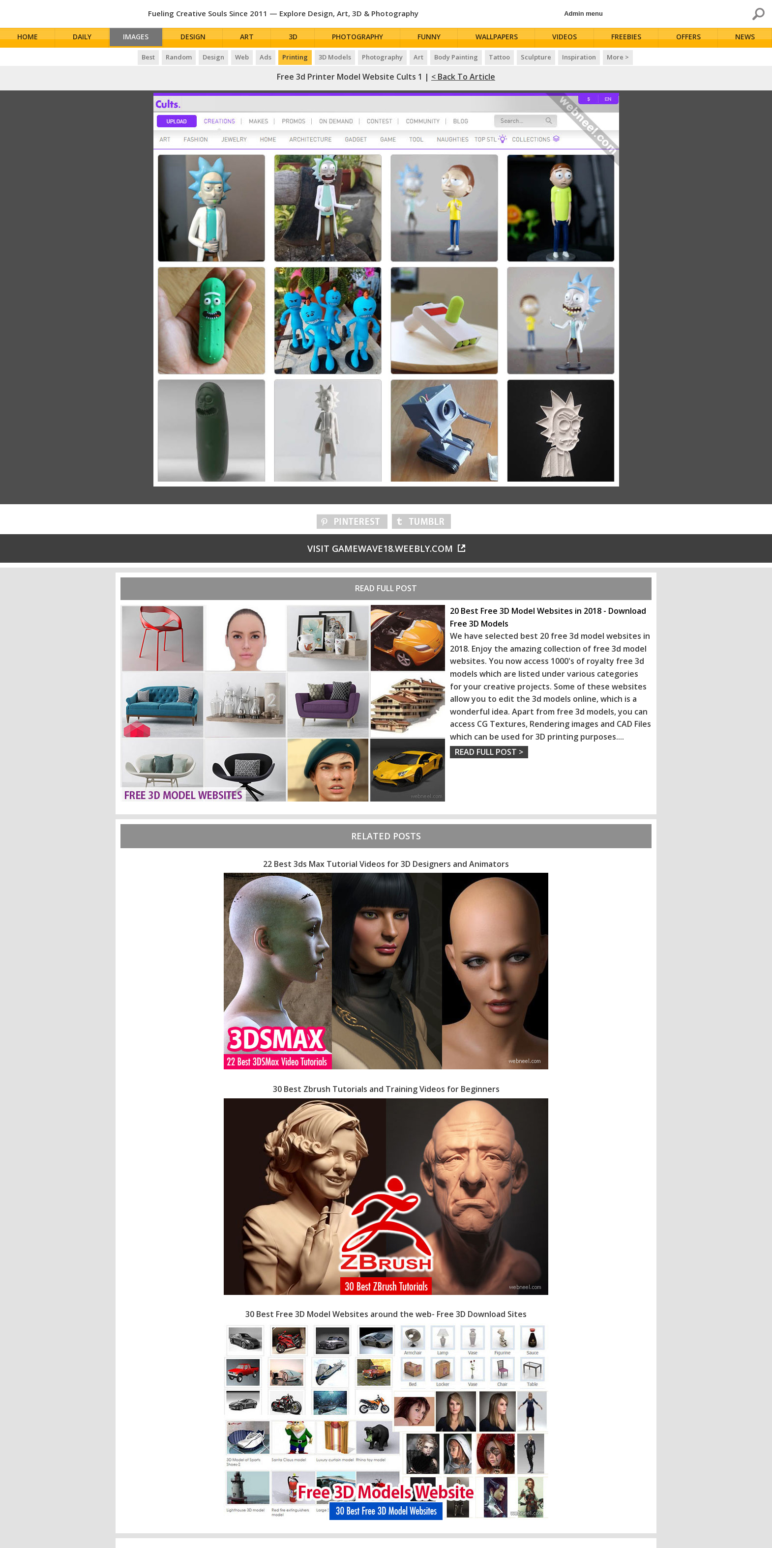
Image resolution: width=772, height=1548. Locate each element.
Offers (690, 38)
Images (138, 38)
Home (28, 38)
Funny (432, 38)
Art (252, 38)
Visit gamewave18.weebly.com (386, 548)
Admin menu (583, 13)
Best (148, 57)
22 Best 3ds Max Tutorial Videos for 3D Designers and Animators (386, 864)
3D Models (335, 57)
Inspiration (579, 57)
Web (242, 57)
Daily (82, 38)
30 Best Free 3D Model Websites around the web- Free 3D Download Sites (386, 1314)
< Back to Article (463, 76)
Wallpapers (499, 38)
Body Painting (456, 57)
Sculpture (536, 57)
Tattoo (499, 57)
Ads (265, 57)
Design (197, 38)
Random (179, 57)
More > (618, 57)
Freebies (628, 38)
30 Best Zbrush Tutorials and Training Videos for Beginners (386, 1089)
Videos (567, 38)
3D (297, 38)
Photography (361, 38)
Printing (295, 57)
